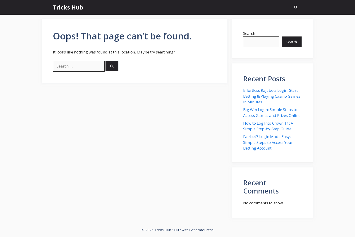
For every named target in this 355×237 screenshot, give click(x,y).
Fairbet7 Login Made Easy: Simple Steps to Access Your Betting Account (268, 142)
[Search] (112, 66)
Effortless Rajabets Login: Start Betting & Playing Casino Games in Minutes (271, 96)
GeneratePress (201, 229)
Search (249, 33)
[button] (296, 7)
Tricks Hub (68, 7)
